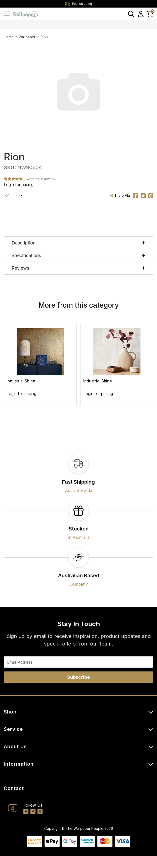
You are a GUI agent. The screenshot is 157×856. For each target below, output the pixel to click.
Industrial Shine (21, 380)
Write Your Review (40, 179)
